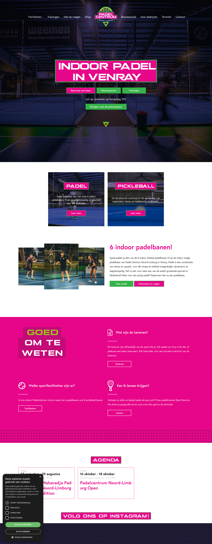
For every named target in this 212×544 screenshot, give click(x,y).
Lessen (119, 412)
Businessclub (128, 17)
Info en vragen (72, 17)
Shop (88, 17)
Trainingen (53, 17)
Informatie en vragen (149, 283)
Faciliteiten (30, 408)
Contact (180, 17)
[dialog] (23, 507)
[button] (23, 537)
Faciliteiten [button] (34, 17)
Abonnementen (108, 90)
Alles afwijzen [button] (23, 531)
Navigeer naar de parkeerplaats (106, 106)
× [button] (40, 477)
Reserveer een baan (81, 90)
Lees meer (76, 213)
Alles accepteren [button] (23, 524)
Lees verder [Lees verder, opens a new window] (21, 497)
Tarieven (166, 17)
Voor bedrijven (148, 17)
